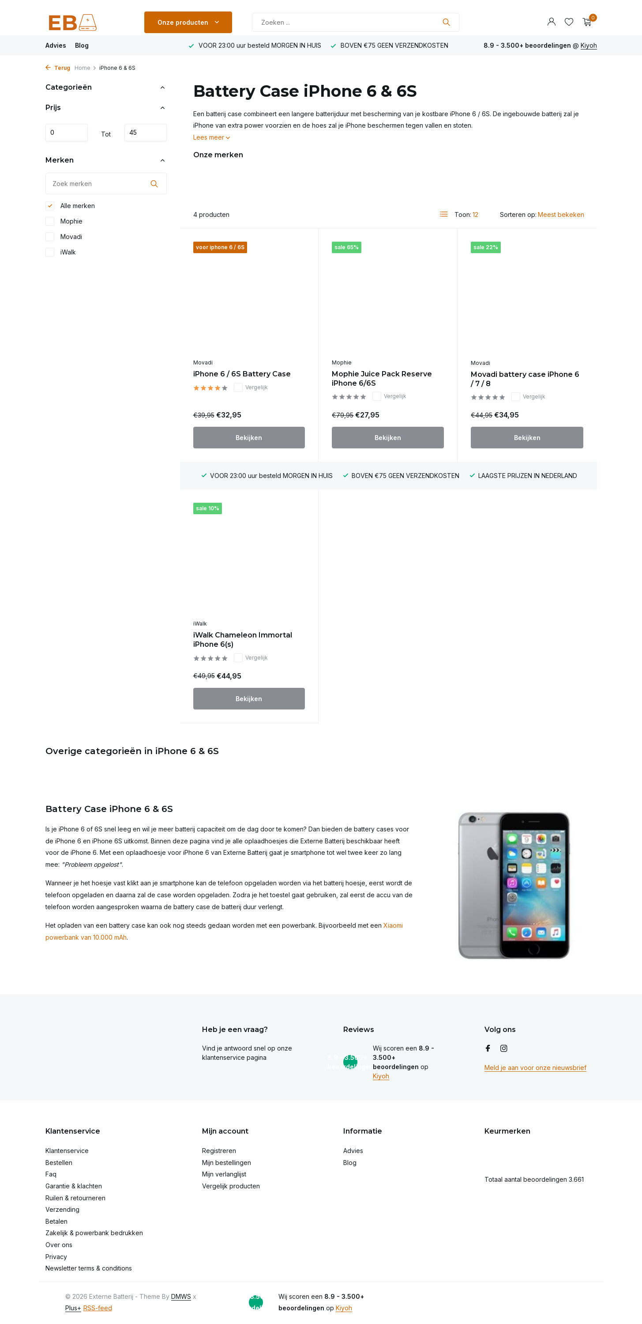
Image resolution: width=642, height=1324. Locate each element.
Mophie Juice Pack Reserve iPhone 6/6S (382, 378)
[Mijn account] (551, 22)
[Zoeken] (355, 22)
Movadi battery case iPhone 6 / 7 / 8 (525, 379)
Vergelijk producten (231, 1186)
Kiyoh (589, 45)
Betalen (56, 1221)
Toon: (462, 214)
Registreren (219, 1150)
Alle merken (70, 205)
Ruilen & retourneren (75, 1198)
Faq (50, 1174)
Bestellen (58, 1162)
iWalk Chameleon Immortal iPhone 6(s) (242, 640)
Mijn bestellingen (226, 1162)
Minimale (66, 132)
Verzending (62, 1209)
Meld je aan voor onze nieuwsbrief (535, 1067)
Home (86, 67)
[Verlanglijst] (569, 22)
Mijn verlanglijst (224, 1174)
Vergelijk (251, 387)
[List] (444, 214)
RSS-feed (97, 1308)
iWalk (60, 252)
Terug (57, 67)
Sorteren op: (518, 214)
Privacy (56, 1256)
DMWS (181, 1296)
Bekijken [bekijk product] (249, 437)
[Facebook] (488, 1048)
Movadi (63, 236)
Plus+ (73, 1308)
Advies (55, 45)
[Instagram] (503, 1048)
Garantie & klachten (73, 1186)
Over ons (58, 1244)
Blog (82, 45)
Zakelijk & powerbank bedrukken (94, 1233)
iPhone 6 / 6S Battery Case (242, 374)
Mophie (64, 221)
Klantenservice (67, 1150)
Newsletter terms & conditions (88, 1268)
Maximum (145, 132)
